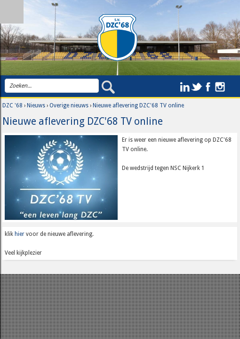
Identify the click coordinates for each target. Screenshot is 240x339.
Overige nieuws (68, 105)
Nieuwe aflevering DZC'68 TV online (138, 105)
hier (19, 234)
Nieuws (36, 105)
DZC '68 (12, 105)
